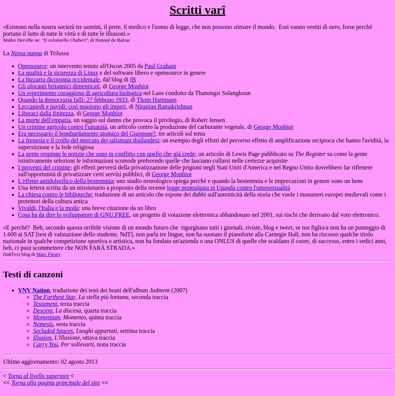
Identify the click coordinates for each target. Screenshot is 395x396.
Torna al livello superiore (38, 376)
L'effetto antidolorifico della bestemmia (66, 181)
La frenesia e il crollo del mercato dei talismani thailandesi (88, 140)
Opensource (32, 66)
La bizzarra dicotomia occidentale (59, 79)
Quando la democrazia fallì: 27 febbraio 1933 (72, 100)
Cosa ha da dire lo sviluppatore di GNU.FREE (74, 215)
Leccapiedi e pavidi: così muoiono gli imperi (72, 106)
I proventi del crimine (44, 167)
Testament (45, 304)
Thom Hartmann (157, 100)
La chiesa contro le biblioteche (55, 194)
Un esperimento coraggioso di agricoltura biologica (80, 93)
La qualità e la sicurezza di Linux (58, 73)
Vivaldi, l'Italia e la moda (48, 208)
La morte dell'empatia (44, 120)
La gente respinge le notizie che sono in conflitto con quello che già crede (106, 154)
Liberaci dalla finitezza (45, 113)
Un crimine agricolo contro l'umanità (62, 127)
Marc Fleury (48, 254)
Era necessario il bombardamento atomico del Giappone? (87, 133)
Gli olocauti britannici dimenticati (59, 86)
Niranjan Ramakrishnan (163, 106)
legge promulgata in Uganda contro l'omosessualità (228, 187)
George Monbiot (129, 86)
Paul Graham (160, 66)
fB (133, 79)
